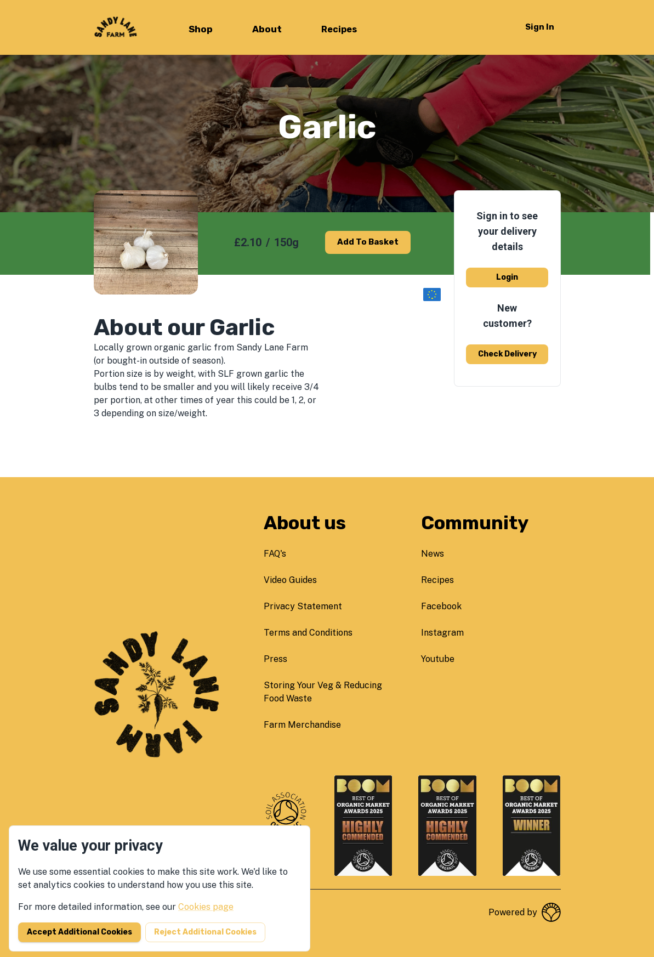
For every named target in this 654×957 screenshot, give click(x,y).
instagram (442, 632)
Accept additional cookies (79, 932)
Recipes (339, 29)
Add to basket (368, 242)
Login (507, 277)
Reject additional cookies (205, 932)
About (267, 29)
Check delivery (507, 354)
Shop (201, 29)
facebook (441, 606)
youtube (437, 659)
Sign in (539, 27)
